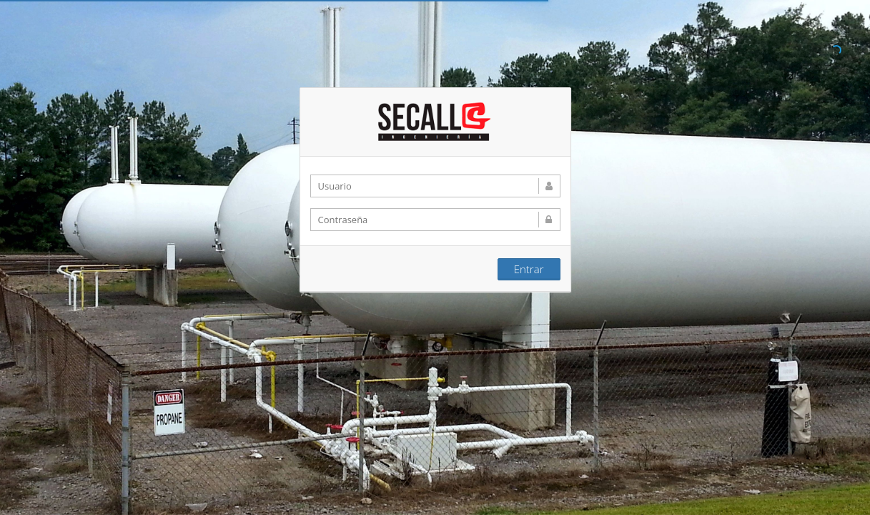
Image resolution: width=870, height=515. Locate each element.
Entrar (529, 268)
